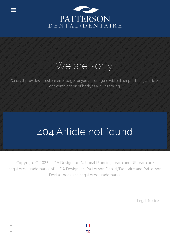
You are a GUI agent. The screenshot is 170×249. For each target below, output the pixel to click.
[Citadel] (85, 18)
